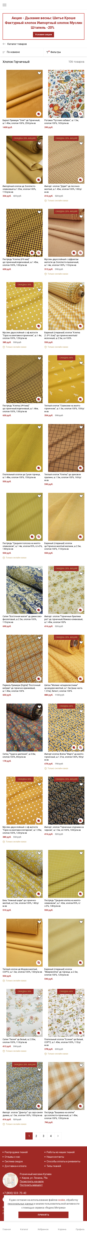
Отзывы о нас (12, 1156)
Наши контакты (55, 1156)
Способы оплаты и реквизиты (63, 1161)
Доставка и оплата (15, 1166)
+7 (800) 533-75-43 (14, 1193)
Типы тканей (54, 1166)
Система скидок (14, 1161)
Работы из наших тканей (61, 1152)
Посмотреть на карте (32, 1181)
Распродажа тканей (16, 1152)
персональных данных (20, 1203)
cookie (61, 1200)
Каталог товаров (17, 44)
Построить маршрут (31, 1185)
